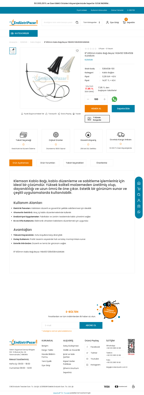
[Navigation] (23, 33)
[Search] (61, 22)
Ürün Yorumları (47, 162)
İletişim (45, 345)
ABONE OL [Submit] (91, 325)
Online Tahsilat (117, 10)
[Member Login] (112, 22)
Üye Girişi (46, 365)
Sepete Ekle (123, 108)
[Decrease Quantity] (88, 99)
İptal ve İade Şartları (69, 355)
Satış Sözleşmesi (71, 345)
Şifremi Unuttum (71, 368)
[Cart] (129, 22)
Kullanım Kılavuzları (99, 10)
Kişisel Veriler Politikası (69, 362)
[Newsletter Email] (72, 325)
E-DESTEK (131, 10)
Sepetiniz (67, 372)
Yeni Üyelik (47, 361)
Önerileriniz (101, 162)
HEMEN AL (96, 108)
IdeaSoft (57, 393)
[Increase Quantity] (104, 99)
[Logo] (23, 22)
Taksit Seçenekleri (75, 162)
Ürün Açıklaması (21, 162)
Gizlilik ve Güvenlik (71, 350)
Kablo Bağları (108, 72)
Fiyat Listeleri (82, 10)
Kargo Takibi (47, 350)
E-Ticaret (66, 393)
